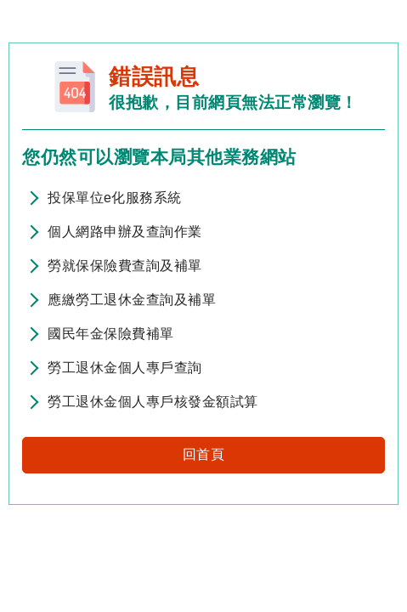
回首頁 (204, 454)
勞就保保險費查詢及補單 (125, 265)
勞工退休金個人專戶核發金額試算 (153, 401)
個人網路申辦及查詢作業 (125, 231)
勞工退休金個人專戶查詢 (125, 367)
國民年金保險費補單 (111, 333)
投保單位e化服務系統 (115, 197)
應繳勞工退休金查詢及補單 (132, 299)
